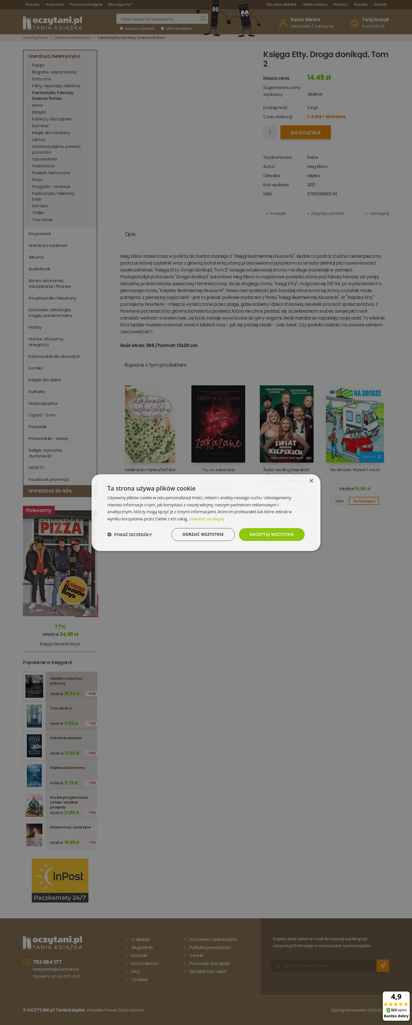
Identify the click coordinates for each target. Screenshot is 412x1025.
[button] (129, 534)
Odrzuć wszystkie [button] (203, 534)
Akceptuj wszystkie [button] (272, 534)
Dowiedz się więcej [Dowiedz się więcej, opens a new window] (206, 519)
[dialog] (206, 512)
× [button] (311, 481)
